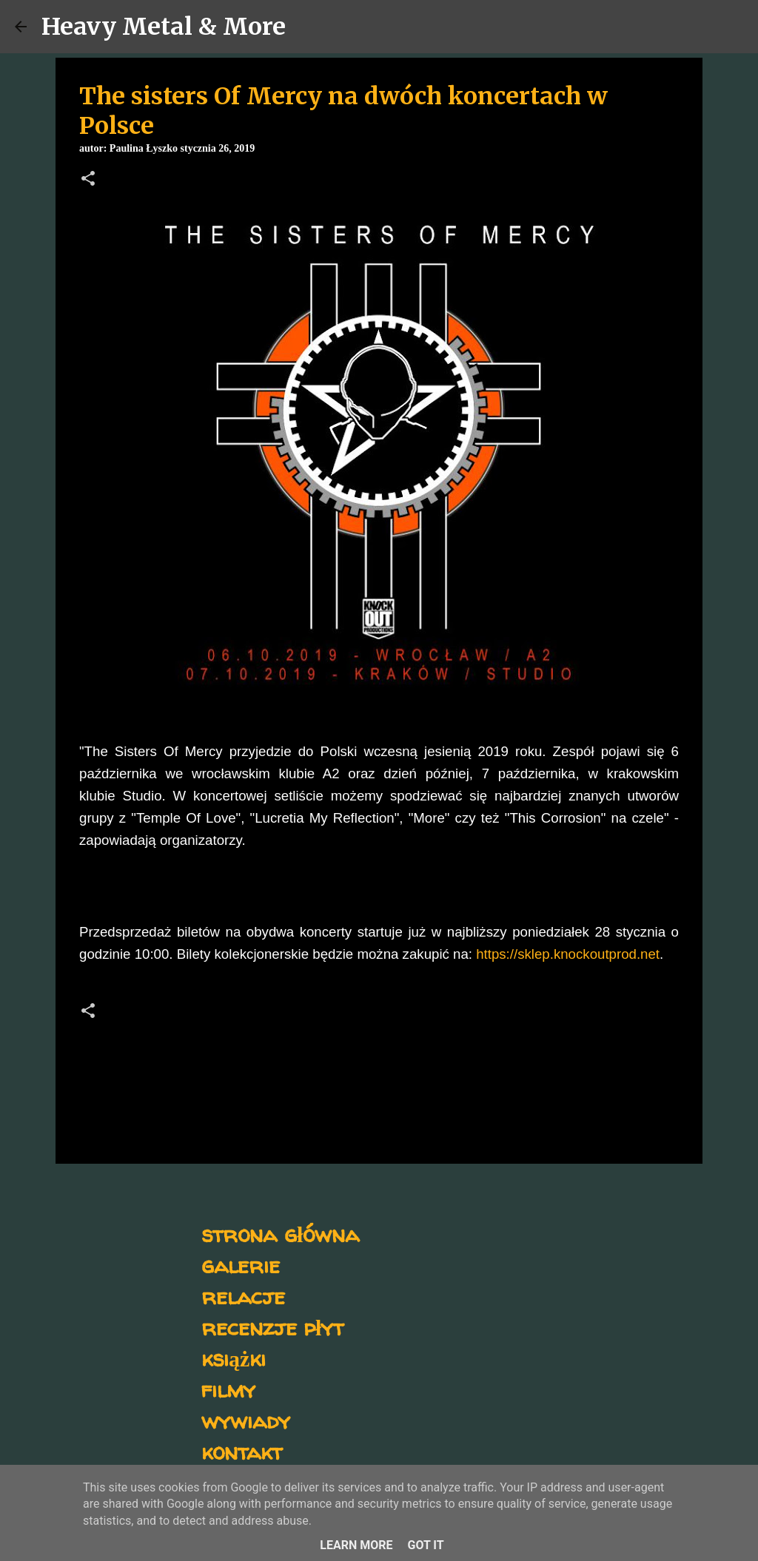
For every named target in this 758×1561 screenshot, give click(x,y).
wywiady (245, 1420)
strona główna (280, 1233)
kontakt (241, 1451)
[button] (88, 179)
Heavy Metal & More (163, 26)
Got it (425, 1545)
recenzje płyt (272, 1327)
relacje (243, 1296)
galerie (240, 1265)
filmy (228, 1389)
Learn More (356, 1545)
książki (233, 1358)
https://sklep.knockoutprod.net (568, 954)
